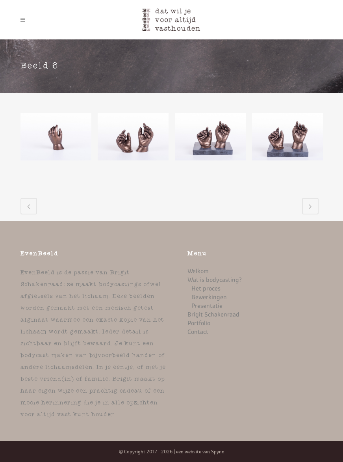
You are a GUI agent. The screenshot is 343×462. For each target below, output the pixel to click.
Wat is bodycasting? (214, 279)
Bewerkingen (209, 297)
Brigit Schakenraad (213, 314)
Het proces (206, 288)
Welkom (198, 271)
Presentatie (206, 305)
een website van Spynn (200, 452)
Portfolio (198, 323)
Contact (197, 331)
